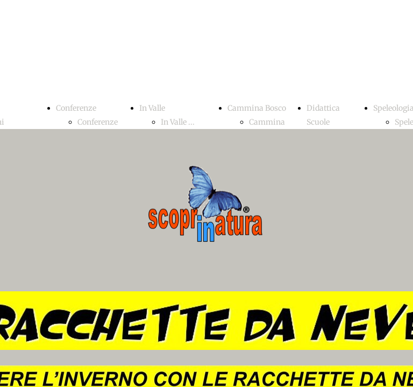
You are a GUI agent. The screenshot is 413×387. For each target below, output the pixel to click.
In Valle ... (178, 122)
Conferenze (76, 108)
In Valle (152, 108)
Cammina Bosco (256, 108)
